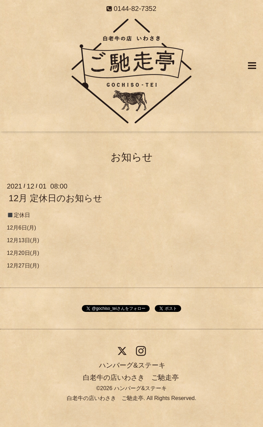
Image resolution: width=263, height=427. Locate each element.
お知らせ (132, 157)
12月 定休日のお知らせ (55, 198)
